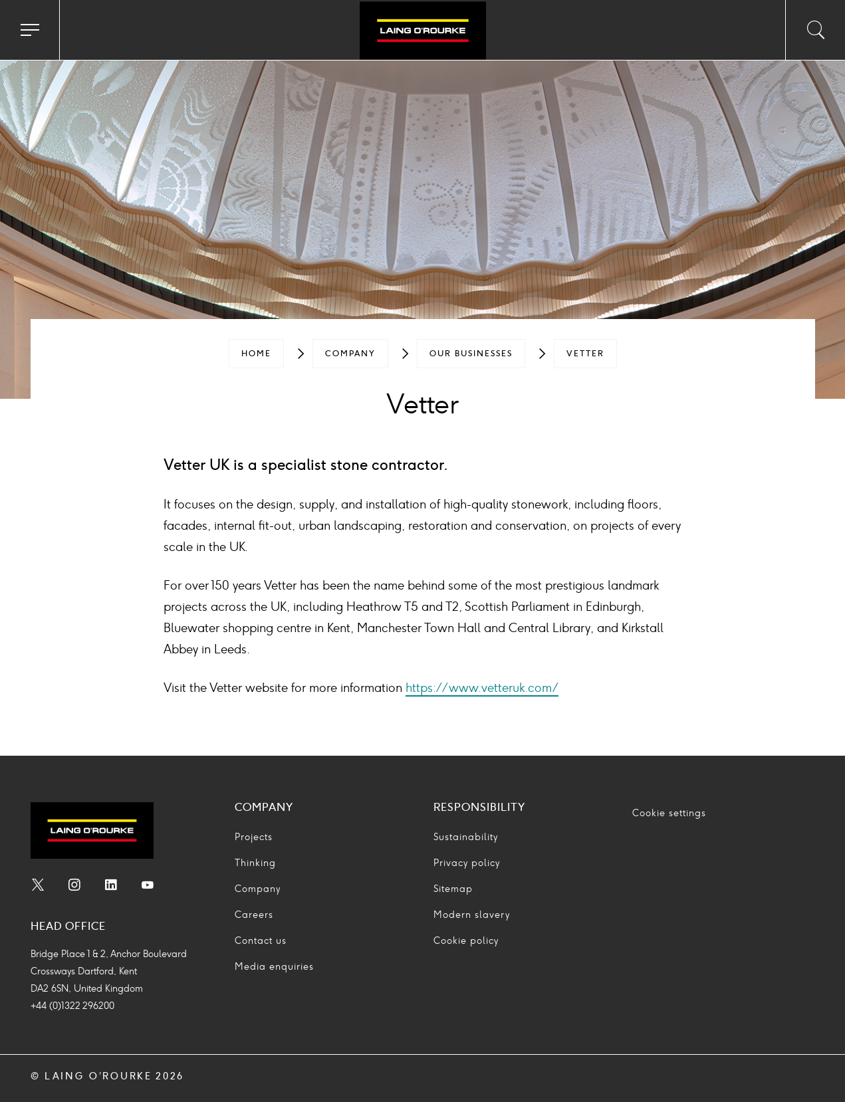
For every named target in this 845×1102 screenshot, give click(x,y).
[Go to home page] (422, 32)
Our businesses (471, 353)
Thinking (255, 863)
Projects (254, 837)
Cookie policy (466, 940)
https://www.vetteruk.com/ (482, 688)
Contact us (261, 940)
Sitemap (453, 889)
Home (256, 353)
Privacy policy (466, 863)
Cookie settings (669, 813)
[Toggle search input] (815, 30)
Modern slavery (471, 915)
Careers (254, 915)
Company (350, 353)
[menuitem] (256, 353)
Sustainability (465, 837)
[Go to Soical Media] (38, 886)
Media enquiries (274, 966)
